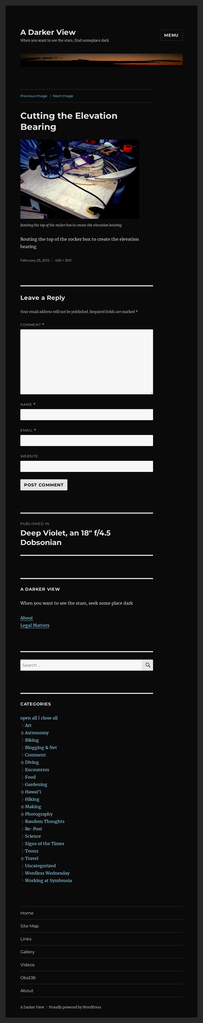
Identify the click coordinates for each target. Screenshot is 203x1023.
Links (25, 938)
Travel (31, 858)
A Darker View (48, 32)
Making (33, 806)
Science (33, 836)
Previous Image (33, 96)
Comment (32, 325)
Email (28, 430)
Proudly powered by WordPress (75, 1007)
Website (29, 456)
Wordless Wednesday (47, 873)
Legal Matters (34, 625)
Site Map (29, 926)
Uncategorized (40, 865)
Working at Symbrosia (48, 880)
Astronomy (37, 732)
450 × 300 (63, 260)
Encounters (37, 769)
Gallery (27, 951)
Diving (32, 762)
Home (27, 913)
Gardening (36, 784)
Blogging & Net (41, 747)
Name (28, 404)
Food (30, 777)
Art (28, 725)
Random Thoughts (44, 821)
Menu (171, 35)
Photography (39, 814)
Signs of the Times (44, 843)
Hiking (32, 799)
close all (49, 718)
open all (28, 718)
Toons (31, 851)
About (26, 618)
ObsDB (27, 977)
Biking (32, 740)
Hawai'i (33, 791)
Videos (27, 964)
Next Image (63, 96)
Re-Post (33, 828)
